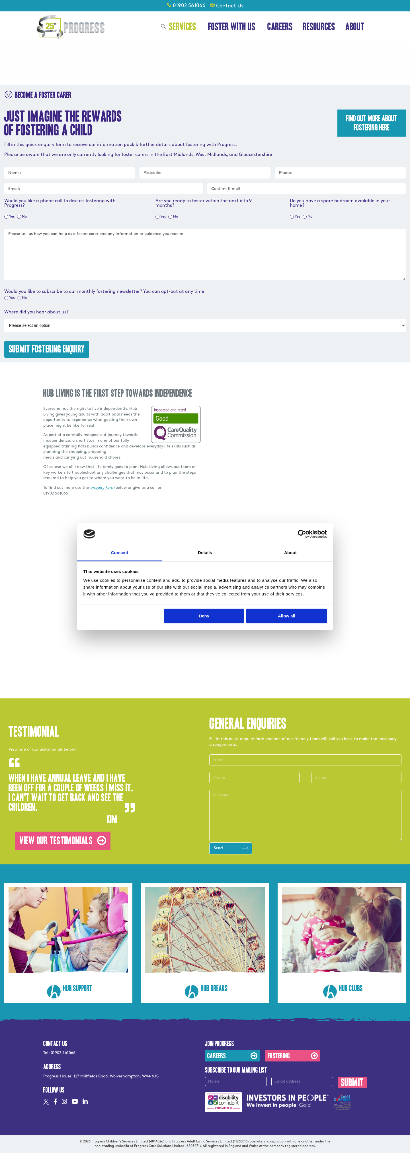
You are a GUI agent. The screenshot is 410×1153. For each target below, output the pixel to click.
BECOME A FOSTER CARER (37, 95)
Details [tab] (205, 552)
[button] (163, 27)
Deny (204, 615)
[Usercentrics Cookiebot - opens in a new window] (302, 534)
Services (183, 27)
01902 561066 (189, 5)
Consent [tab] (119, 552)
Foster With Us (232, 27)
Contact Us (229, 5)
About (355, 27)
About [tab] (290, 552)
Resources (319, 27)
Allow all (286, 615)
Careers (280, 27)
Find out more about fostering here (371, 122)
